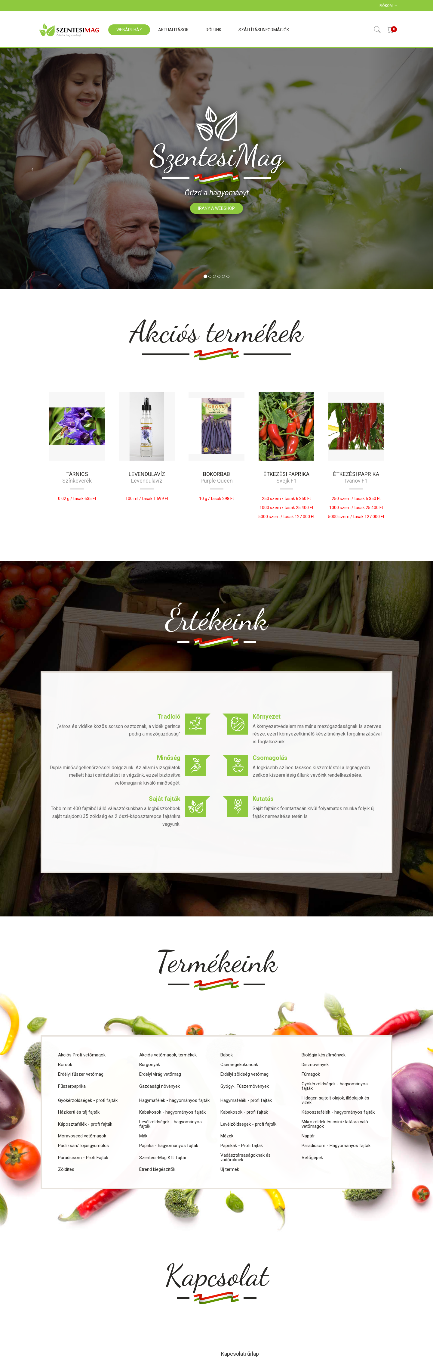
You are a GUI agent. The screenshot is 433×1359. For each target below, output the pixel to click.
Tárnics (77, 474)
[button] (32, 168)
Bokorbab (216, 474)
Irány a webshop (216, 208)
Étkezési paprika (286, 474)
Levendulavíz (147, 474)
